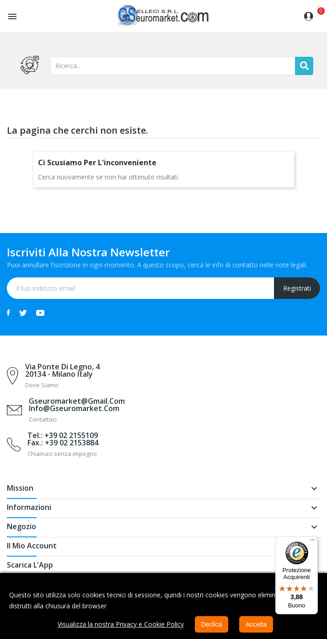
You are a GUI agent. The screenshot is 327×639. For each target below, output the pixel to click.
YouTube (40, 312)
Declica (211, 624)
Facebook (8, 312)
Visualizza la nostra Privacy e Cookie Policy (120, 624)
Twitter (23, 312)
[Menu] (312, 541)
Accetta (256, 624)
